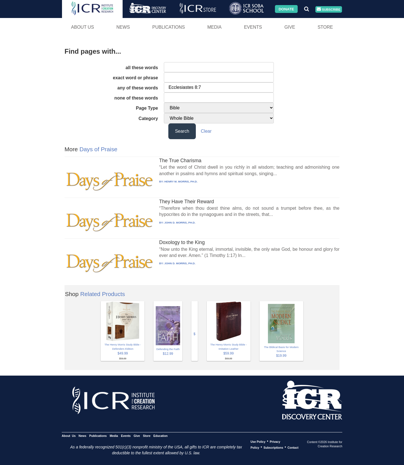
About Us (82, 27)
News (123, 27)
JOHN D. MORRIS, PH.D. (180, 222)
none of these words (136, 98)
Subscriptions (273, 447)
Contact (293, 447)
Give (289, 27)
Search (182, 131)
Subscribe (328, 9)
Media (214, 27)
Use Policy (258, 441)
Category (148, 118)
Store (325, 27)
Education (160, 435)
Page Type (147, 108)
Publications (168, 27)
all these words (142, 67)
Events (253, 27)
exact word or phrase (135, 77)
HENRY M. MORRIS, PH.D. (181, 181)
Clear (206, 131)
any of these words (137, 87)
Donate (286, 9)
